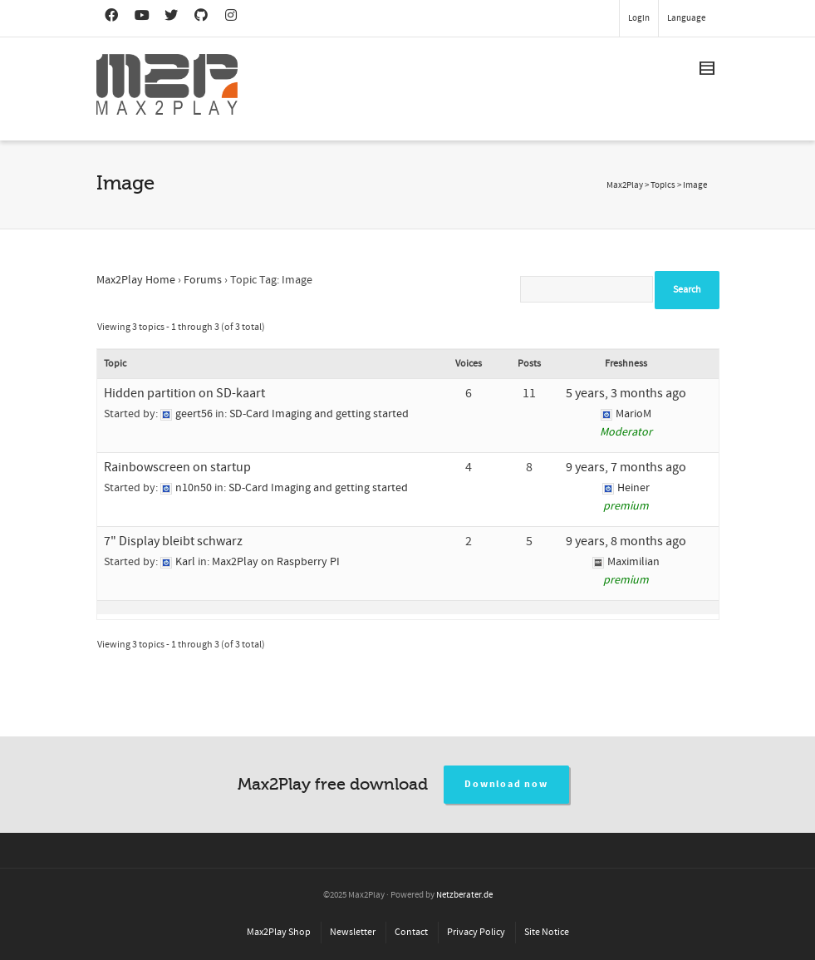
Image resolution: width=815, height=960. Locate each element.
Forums (203, 280)
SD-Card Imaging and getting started (319, 413)
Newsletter (353, 932)
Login (639, 18)
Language (686, 18)
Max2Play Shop (279, 932)
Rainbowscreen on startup (177, 467)
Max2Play (624, 185)
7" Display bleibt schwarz (173, 541)
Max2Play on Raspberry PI (276, 561)
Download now (506, 784)
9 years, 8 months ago (626, 541)
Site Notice (546, 932)
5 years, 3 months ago (626, 393)
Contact (411, 932)
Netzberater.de (464, 895)
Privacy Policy (476, 932)
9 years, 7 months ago (626, 467)
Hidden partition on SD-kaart (184, 393)
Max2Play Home (135, 280)
